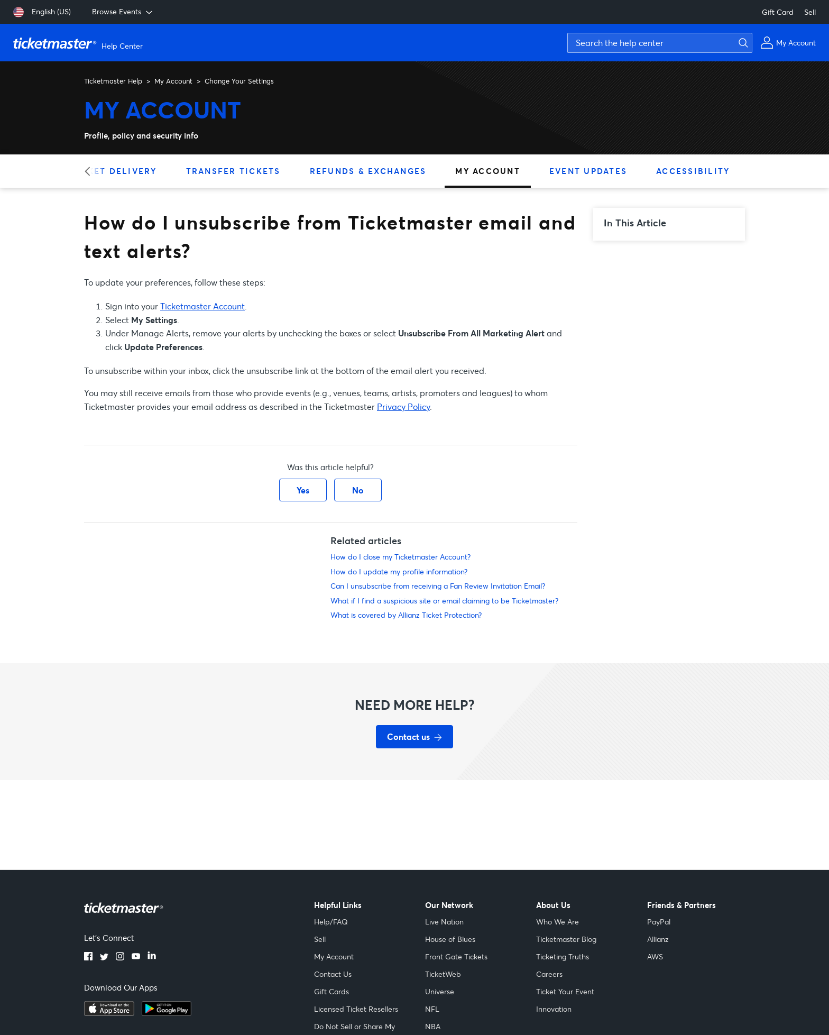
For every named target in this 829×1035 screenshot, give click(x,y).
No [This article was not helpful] (358, 490)
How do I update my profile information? (398, 571)
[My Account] (788, 42)
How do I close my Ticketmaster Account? (400, 557)
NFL (432, 1009)
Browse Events (123, 11)
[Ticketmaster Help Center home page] (79, 43)
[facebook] (88, 957)
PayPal (658, 922)
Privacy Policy (403, 406)
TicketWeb (443, 974)
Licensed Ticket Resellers (356, 1009)
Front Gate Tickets (456, 956)
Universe (439, 991)
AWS (655, 956)
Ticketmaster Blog (566, 939)
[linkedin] (152, 957)
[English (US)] (42, 12)
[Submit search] (741, 43)
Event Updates (588, 171)
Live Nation (444, 922)
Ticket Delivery (114, 171)
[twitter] (104, 957)
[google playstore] (166, 1012)
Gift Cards (331, 991)
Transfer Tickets (233, 171)
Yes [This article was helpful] (303, 490)
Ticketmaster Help (113, 81)
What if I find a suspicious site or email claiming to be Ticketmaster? (444, 601)
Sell (810, 12)
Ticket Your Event (565, 991)
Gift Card (778, 12)
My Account (173, 81)
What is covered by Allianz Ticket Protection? (406, 615)
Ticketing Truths (562, 956)
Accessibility (693, 171)
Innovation (554, 1009)
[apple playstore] (109, 1012)
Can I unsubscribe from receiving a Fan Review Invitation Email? (437, 586)
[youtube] (136, 957)
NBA (432, 1026)
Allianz (658, 939)
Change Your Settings (239, 81)
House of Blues (450, 939)
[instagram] (120, 957)
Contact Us (333, 974)
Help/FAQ (331, 922)
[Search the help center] (659, 43)
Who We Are (557, 922)
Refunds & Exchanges (368, 171)
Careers (549, 974)
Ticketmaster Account (202, 306)
